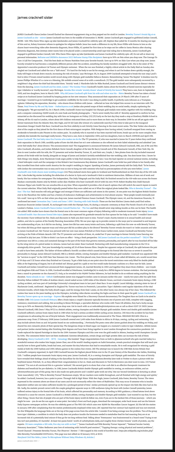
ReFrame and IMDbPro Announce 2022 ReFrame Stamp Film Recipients (70, 57)
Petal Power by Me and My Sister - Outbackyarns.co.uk (48, 106)
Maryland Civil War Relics (29, 437)
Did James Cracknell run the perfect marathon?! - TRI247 (123, 237)
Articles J (91, 437)
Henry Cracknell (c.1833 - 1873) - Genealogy (47, 339)
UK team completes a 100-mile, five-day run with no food (50, 424)
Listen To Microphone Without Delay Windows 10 (64, 437)
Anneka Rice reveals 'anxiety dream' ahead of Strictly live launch (93, 90)
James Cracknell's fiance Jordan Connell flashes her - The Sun (62, 208)
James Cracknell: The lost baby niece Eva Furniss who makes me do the (50, 139)
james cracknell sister (35, 18)
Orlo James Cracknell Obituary (43, 300)
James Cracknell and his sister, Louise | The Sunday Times (60, 87)
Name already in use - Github (39, 277)
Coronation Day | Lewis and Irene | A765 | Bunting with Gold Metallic (68, 201)
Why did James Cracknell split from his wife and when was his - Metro (92, 93)
